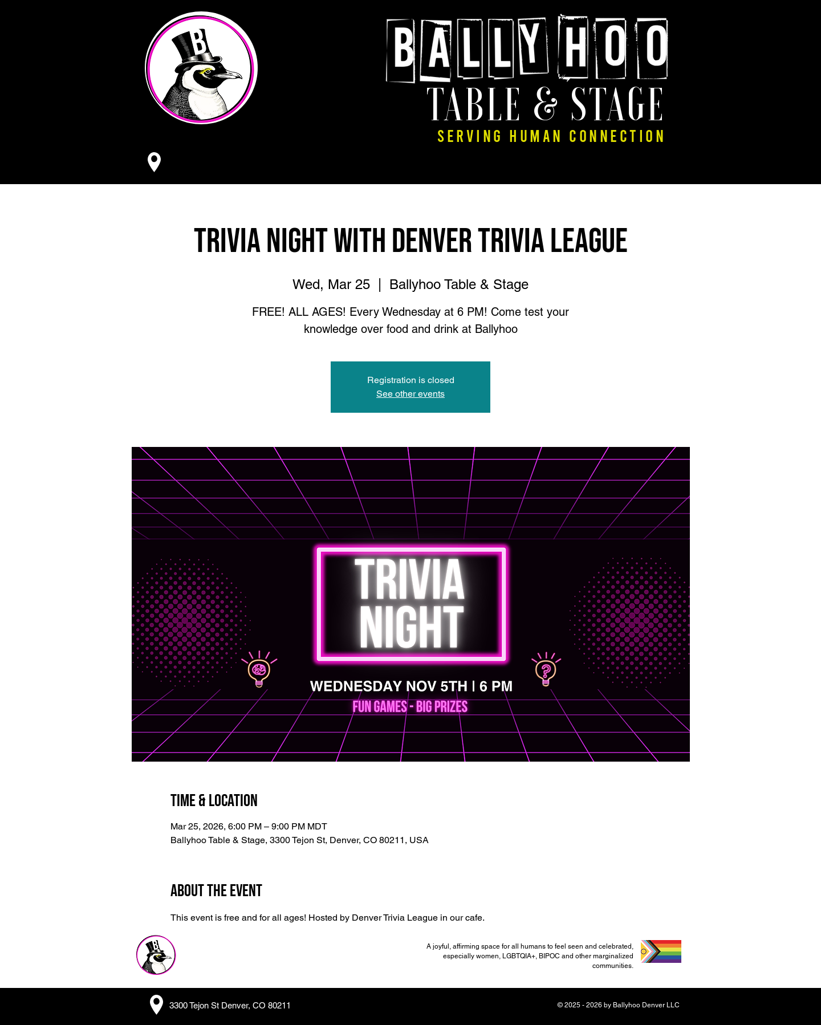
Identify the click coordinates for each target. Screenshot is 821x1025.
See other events (410, 393)
